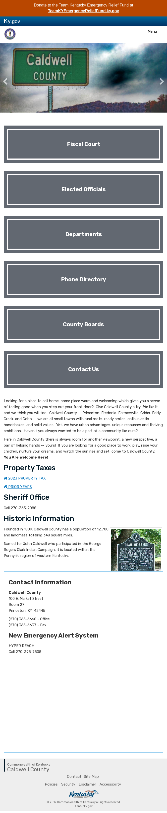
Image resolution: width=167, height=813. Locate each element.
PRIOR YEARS (18, 487)
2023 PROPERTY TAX (25, 478)
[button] (12, 78)
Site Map (91, 776)
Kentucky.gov (84, 806)
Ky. (12, 20)
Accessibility (110, 784)
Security (68, 784)
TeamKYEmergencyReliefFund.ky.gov (83, 11)
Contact (74, 776)
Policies (51, 784)
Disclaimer (87, 784)
